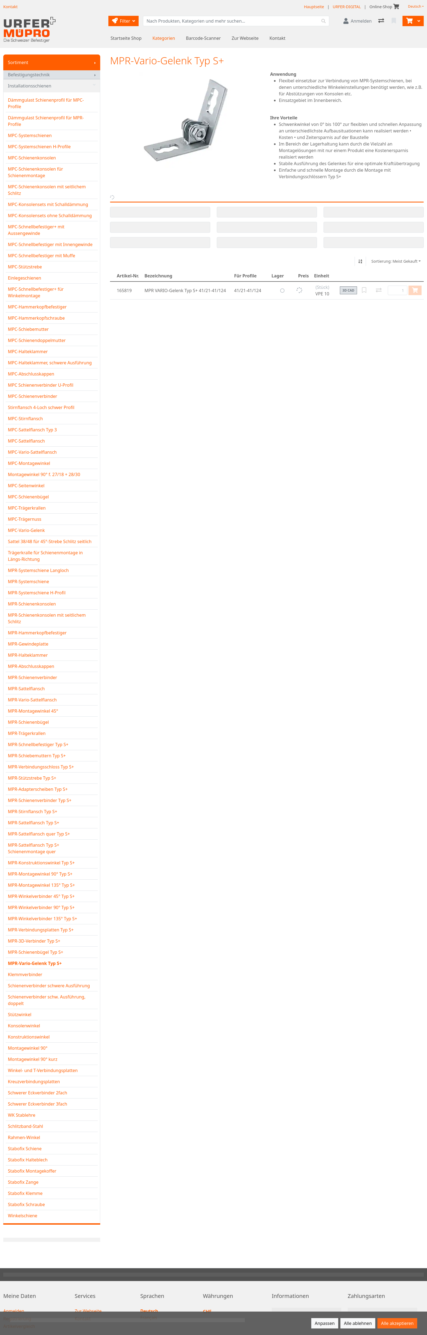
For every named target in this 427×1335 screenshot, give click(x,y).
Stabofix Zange (23, 1182)
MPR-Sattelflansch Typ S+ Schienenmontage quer (33, 848)
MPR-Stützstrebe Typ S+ (32, 778)
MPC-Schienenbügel (28, 497)
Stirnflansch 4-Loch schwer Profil (41, 407)
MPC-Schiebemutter (28, 329)
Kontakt (278, 38)
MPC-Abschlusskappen (31, 374)
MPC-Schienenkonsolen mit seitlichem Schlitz (47, 190)
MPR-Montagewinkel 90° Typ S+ (40, 874)
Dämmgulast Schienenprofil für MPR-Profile (46, 121)
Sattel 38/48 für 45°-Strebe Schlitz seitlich (49, 541)
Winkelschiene (22, 1216)
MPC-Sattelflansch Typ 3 (32, 430)
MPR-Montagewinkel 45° (33, 711)
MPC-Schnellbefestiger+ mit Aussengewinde (36, 230)
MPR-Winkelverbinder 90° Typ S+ (41, 907)
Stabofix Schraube (26, 1204)
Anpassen (325, 1323)
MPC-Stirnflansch (25, 419)
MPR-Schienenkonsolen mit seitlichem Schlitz (47, 618)
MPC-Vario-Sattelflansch (32, 452)
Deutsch (414, 6)
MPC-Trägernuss (24, 519)
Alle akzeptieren (397, 1323)
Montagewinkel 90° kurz (32, 1059)
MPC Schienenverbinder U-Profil (40, 385)
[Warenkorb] (408, 21)
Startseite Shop (126, 38)
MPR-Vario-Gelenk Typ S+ (35, 963)
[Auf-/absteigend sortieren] (360, 261)
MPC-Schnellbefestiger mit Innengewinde (50, 244)
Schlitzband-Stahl (25, 1126)
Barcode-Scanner (203, 38)
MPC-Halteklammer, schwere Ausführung (50, 363)
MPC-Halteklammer (28, 352)
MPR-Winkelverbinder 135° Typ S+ (42, 919)
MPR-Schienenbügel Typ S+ (35, 952)
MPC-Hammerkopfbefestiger (37, 307)
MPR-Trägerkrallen (26, 733)
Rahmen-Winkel (24, 1137)
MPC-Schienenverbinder (32, 396)
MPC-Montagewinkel (29, 463)
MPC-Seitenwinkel (26, 486)
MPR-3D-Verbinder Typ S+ (34, 941)
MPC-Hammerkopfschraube (36, 318)
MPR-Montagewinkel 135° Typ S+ (41, 885)
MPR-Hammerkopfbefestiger (37, 633)
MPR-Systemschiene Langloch (38, 570)
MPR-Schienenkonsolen (32, 604)
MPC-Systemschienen (30, 135)
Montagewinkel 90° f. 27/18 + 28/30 (44, 474)
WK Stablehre (21, 1115)
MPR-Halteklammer (28, 655)
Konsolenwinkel (24, 1026)
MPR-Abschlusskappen (31, 666)
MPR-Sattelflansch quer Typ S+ (39, 834)
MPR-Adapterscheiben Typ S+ (38, 789)
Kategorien (163, 38)
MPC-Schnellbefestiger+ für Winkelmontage (36, 292)
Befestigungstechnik (29, 75)
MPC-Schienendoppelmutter (37, 340)
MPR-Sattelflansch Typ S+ (33, 823)
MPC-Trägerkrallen (27, 508)
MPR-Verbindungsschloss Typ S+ (41, 767)
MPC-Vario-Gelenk (26, 530)
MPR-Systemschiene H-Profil (37, 593)
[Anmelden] (357, 21)
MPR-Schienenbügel (28, 722)
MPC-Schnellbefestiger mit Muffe (41, 256)
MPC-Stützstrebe (25, 267)
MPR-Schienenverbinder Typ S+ (40, 800)
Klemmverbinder (25, 974)
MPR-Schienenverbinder (32, 677)
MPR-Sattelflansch (26, 689)
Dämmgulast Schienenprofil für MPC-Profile (46, 103)
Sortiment (18, 62)
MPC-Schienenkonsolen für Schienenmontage (35, 172)
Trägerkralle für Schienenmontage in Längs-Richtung (45, 556)
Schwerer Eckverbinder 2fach (37, 1093)
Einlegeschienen (24, 278)
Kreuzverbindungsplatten (34, 1082)
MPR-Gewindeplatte (28, 644)
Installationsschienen (52, 86)
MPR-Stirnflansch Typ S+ (32, 812)
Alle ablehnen (358, 1323)
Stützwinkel (19, 1015)
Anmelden (13, 1311)
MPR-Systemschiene (28, 582)
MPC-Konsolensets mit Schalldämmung (48, 204)
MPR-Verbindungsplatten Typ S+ (41, 930)
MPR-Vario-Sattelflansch (32, 700)
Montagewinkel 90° (27, 1048)
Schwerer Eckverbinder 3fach (37, 1104)
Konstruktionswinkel (29, 1037)
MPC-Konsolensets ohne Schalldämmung (50, 216)
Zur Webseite (245, 38)
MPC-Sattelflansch (26, 441)
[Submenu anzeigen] (95, 62)
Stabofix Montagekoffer (32, 1171)
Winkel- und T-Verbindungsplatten (43, 1070)
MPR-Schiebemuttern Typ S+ (37, 756)
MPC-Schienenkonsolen (32, 158)
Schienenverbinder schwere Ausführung (49, 986)
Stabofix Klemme (25, 1193)
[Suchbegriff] (230, 21)
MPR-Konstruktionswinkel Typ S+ (41, 863)
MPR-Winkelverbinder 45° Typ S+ (41, 896)
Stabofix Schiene (25, 1149)
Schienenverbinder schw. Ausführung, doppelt (47, 1000)
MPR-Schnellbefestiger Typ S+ (38, 744)
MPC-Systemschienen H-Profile (39, 147)
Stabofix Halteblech (28, 1160)
